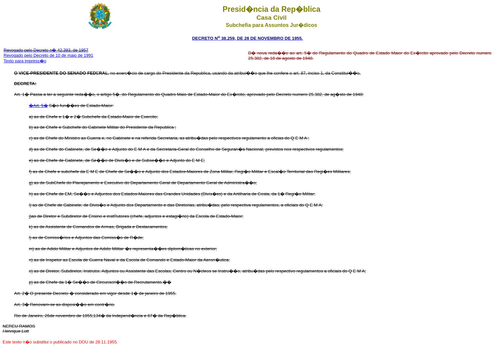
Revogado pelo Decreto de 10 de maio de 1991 (48, 55)
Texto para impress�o (25, 60)
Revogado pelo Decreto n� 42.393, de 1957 (46, 50)
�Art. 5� (38, 105)
